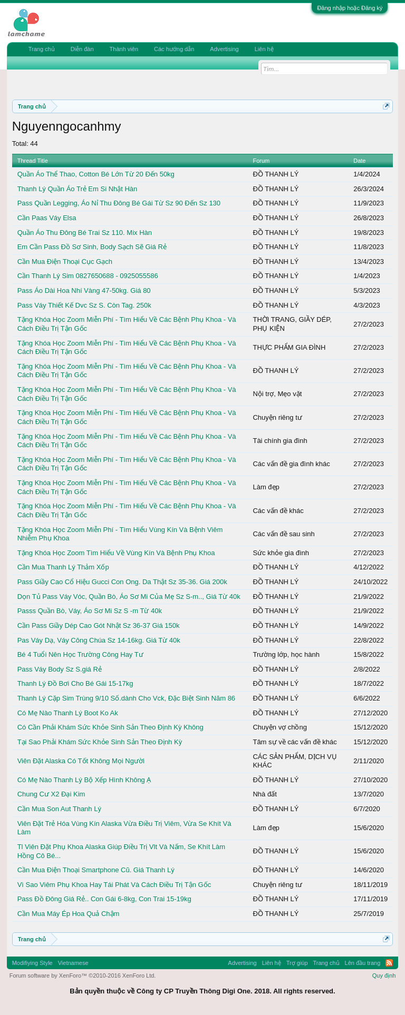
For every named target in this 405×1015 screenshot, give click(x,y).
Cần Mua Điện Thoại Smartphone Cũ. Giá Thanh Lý (96, 870)
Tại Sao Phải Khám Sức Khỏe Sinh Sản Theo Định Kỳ (99, 742)
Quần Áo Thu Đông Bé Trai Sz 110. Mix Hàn (84, 232)
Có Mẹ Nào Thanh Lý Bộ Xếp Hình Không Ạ (84, 780)
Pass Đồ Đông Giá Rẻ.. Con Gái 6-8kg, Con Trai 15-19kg (104, 899)
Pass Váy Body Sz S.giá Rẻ (59, 669)
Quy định (384, 975)
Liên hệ (264, 49)
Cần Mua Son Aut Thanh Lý (59, 809)
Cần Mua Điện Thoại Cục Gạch (64, 261)
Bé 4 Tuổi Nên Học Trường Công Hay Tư (80, 654)
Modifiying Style (32, 963)
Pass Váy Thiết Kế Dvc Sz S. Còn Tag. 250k (84, 305)
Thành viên (124, 49)
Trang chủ (41, 49)
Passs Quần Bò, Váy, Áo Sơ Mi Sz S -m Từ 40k (89, 611)
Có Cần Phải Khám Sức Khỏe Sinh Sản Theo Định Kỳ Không (110, 727)
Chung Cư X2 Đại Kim (51, 794)
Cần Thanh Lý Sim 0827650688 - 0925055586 (87, 276)
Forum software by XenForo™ (82, 975)
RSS (389, 963)
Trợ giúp (297, 963)
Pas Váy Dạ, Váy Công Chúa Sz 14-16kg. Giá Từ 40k (98, 640)
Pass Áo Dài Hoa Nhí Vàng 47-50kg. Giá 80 (84, 290)
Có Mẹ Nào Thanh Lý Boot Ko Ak (67, 713)
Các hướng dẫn (174, 49)
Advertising (224, 49)
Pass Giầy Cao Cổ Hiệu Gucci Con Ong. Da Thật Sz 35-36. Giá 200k (122, 582)
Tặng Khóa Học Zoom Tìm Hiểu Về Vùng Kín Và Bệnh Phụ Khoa (116, 553)
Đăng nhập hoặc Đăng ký (349, 8)
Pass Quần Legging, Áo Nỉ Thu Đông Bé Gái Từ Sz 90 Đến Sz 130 (118, 203)
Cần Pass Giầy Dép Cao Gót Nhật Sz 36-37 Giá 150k (98, 625)
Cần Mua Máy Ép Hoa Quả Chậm (68, 914)
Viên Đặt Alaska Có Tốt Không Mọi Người (80, 761)
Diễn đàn (82, 49)
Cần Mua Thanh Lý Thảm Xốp (63, 567)
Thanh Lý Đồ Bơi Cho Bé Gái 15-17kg (75, 683)
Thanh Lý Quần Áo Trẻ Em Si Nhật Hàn (77, 189)
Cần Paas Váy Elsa (46, 218)
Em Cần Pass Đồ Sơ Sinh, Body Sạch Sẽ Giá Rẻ (92, 247)
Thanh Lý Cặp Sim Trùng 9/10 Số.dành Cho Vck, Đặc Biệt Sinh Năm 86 (126, 698)
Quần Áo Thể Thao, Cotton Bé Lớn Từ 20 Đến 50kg (96, 174)
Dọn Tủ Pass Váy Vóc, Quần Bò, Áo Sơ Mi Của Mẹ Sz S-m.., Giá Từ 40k (128, 596)
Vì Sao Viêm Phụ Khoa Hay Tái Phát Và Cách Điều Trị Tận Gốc (114, 885)
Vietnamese (73, 963)
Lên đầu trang (363, 963)
